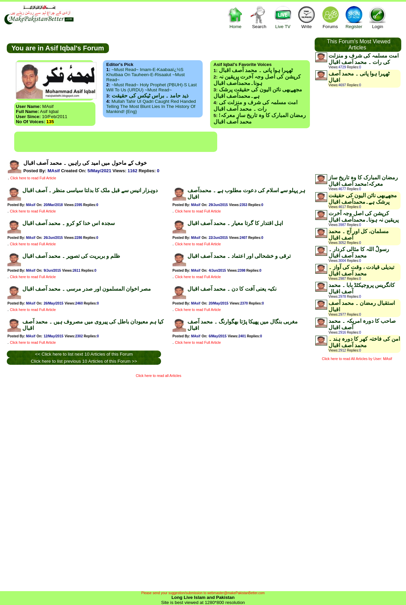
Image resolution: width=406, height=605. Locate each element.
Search (259, 17)
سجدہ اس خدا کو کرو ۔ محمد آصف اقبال (68, 223)
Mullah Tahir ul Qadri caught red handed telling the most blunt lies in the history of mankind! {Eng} (151, 106)
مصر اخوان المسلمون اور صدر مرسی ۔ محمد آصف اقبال (86, 289)
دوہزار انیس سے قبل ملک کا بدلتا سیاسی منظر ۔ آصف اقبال (90, 190)
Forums (330, 17)
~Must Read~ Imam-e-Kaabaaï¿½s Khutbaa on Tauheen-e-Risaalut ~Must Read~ (145, 74)
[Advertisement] (116, 142)
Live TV (282, 17)
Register (353, 17)
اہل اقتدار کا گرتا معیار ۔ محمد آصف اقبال (235, 223)
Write (306, 17)
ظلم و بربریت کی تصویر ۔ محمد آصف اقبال (71, 256)
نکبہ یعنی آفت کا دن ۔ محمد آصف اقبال (231, 289)
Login (377, 17)
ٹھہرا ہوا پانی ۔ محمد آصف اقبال (256, 70)
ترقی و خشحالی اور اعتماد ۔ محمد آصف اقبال (239, 256)
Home (235, 17)
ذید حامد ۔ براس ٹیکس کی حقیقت (150, 95)
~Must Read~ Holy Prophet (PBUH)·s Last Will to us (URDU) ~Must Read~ (151, 87)
